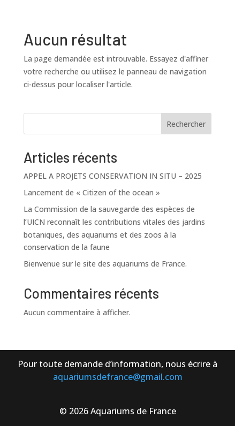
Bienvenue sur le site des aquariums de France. (105, 263)
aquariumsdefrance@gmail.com (118, 377)
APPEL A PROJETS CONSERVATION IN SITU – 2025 (113, 176)
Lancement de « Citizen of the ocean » (92, 192)
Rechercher (186, 124)
